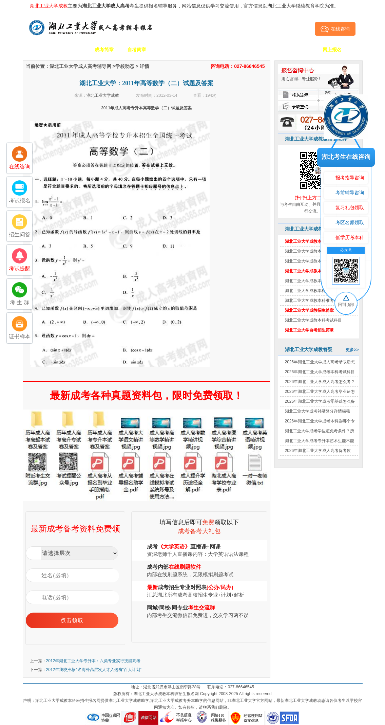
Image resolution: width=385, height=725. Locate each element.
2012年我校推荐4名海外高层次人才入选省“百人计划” (93, 669)
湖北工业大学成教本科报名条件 (313, 290)
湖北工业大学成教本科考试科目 (313, 320)
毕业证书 (299, 49)
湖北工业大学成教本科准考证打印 (315, 300)
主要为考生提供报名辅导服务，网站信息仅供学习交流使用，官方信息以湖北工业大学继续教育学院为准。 (184, 5)
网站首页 (39, 49)
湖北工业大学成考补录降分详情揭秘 (317, 411)
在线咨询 (335, 29)
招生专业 (169, 49)
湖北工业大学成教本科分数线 (311, 261)
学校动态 (124, 66)
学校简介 (71, 49)
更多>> (352, 349)
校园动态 (201, 49)
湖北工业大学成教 (102, 95)
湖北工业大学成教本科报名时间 (313, 280)
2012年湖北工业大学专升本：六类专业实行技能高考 (93, 660)
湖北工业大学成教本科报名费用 (313, 251)
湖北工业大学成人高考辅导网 (80, 66)
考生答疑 (266, 49)
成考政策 (234, 49)
